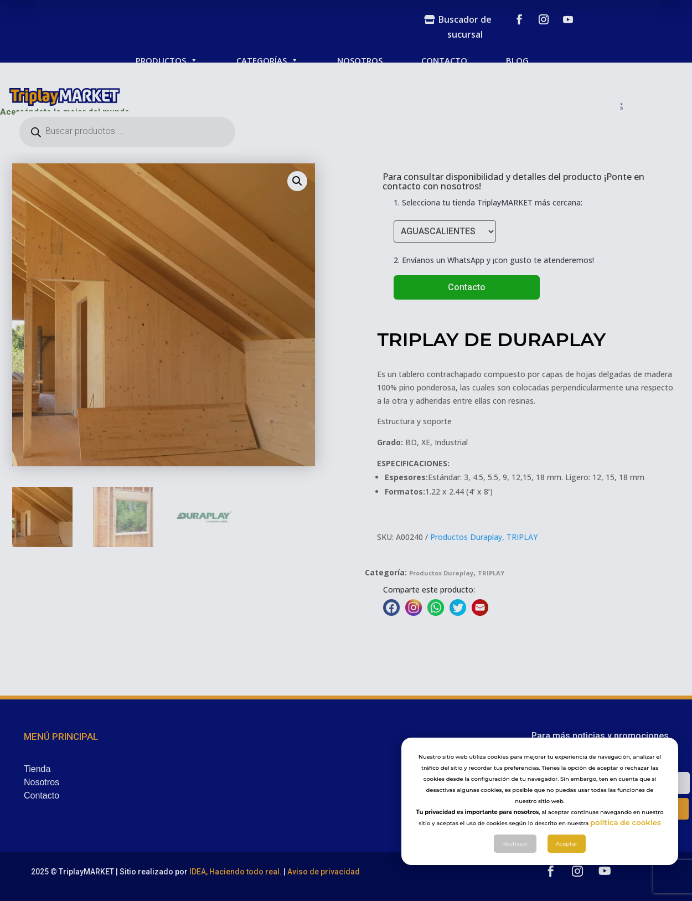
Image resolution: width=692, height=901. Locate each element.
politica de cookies (625, 838)
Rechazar (515, 859)
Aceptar (566, 859)
